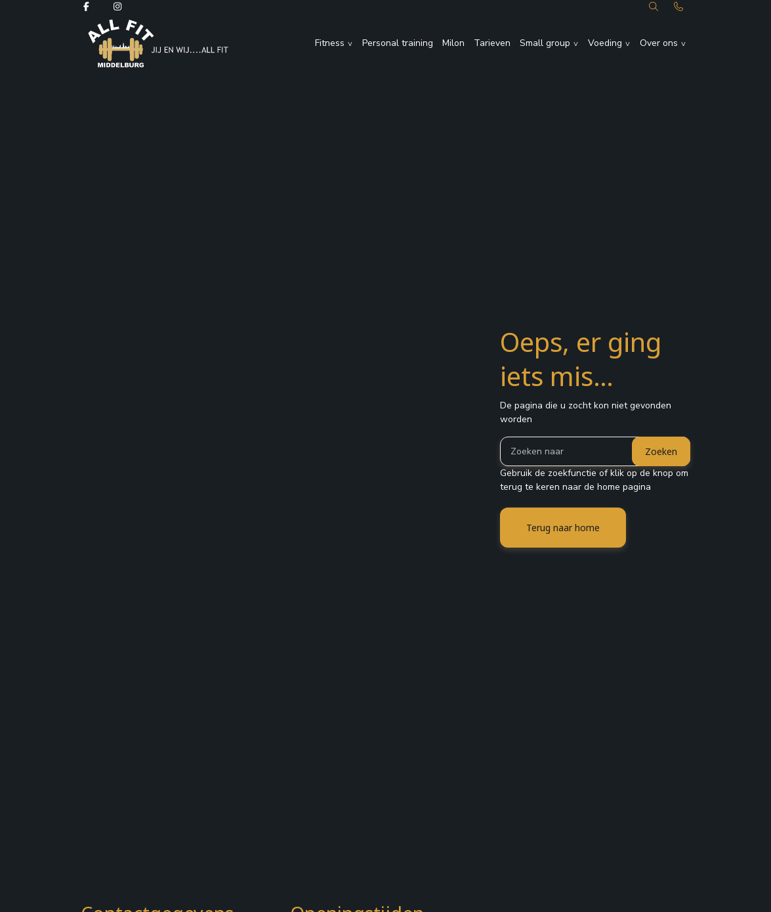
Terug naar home (563, 527)
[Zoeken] (595, 451)
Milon (453, 43)
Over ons (659, 43)
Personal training (397, 43)
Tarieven (492, 43)
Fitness (329, 43)
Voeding (605, 43)
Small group (545, 43)
